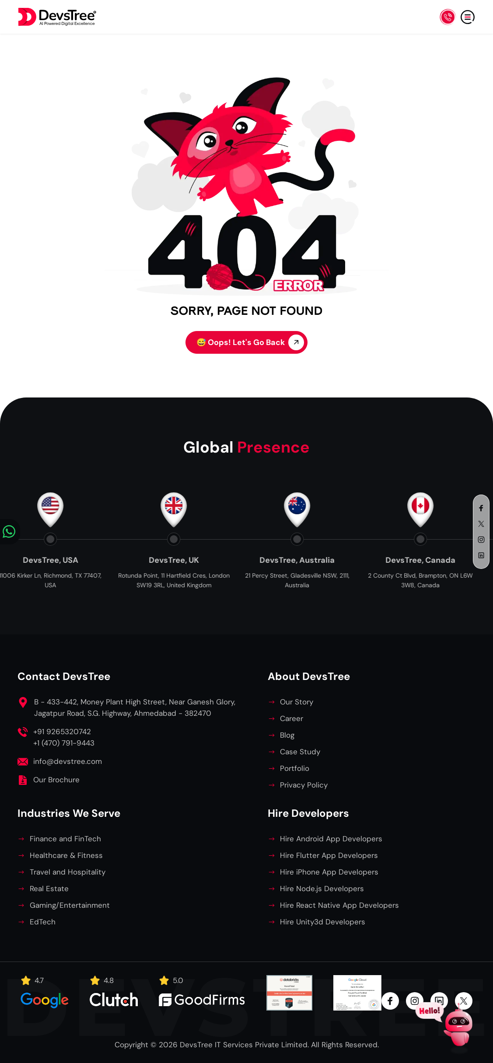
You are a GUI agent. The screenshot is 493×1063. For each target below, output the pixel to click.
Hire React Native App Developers (339, 905)
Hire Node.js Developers (322, 888)
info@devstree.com (67, 761)
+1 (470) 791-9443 (63, 743)
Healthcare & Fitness (66, 855)
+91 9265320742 (62, 731)
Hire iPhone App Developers (329, 872)
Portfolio (294, 768)
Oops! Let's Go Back (250, 342)
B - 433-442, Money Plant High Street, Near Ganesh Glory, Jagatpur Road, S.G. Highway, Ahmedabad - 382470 (134, 707)
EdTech (43, 922)
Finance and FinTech (65, 838)
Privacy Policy (304, 785)
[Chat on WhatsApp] (10, 531)
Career (291, 718)
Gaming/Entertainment (70, 905)
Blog (287, 735)
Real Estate (49, 888)
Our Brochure (56, 779)
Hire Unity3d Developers (322, 922)
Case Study (300, 751)
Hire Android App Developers (331, 838)
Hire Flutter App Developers (329, 855)
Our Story (296, 702)
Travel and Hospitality (67, 872)
